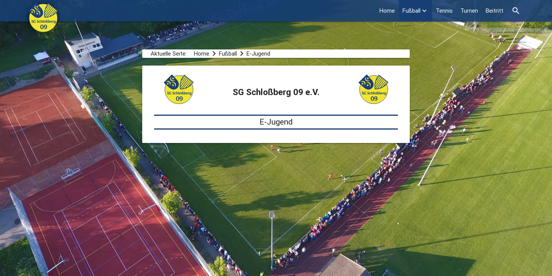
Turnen (469, 10)
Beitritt (494, 10)
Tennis (444, 10)
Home (387, 10)
